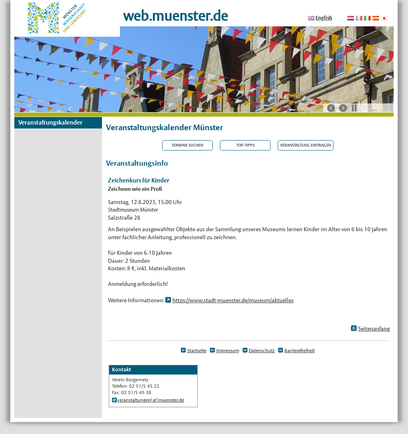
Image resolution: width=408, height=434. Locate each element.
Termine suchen (187, 145)
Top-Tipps (245, 145)
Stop (354, 108)
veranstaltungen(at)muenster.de (150, 400)
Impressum (227, 350)
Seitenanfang (374, 328)
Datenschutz (262, 350)
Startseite (196, 350)
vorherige (331, 108)
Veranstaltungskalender (50, 122)
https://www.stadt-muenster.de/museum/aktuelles (233, 300)
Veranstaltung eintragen (305, 145)
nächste (343, 108)
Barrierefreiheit (299, 350)
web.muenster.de (175, 16)
